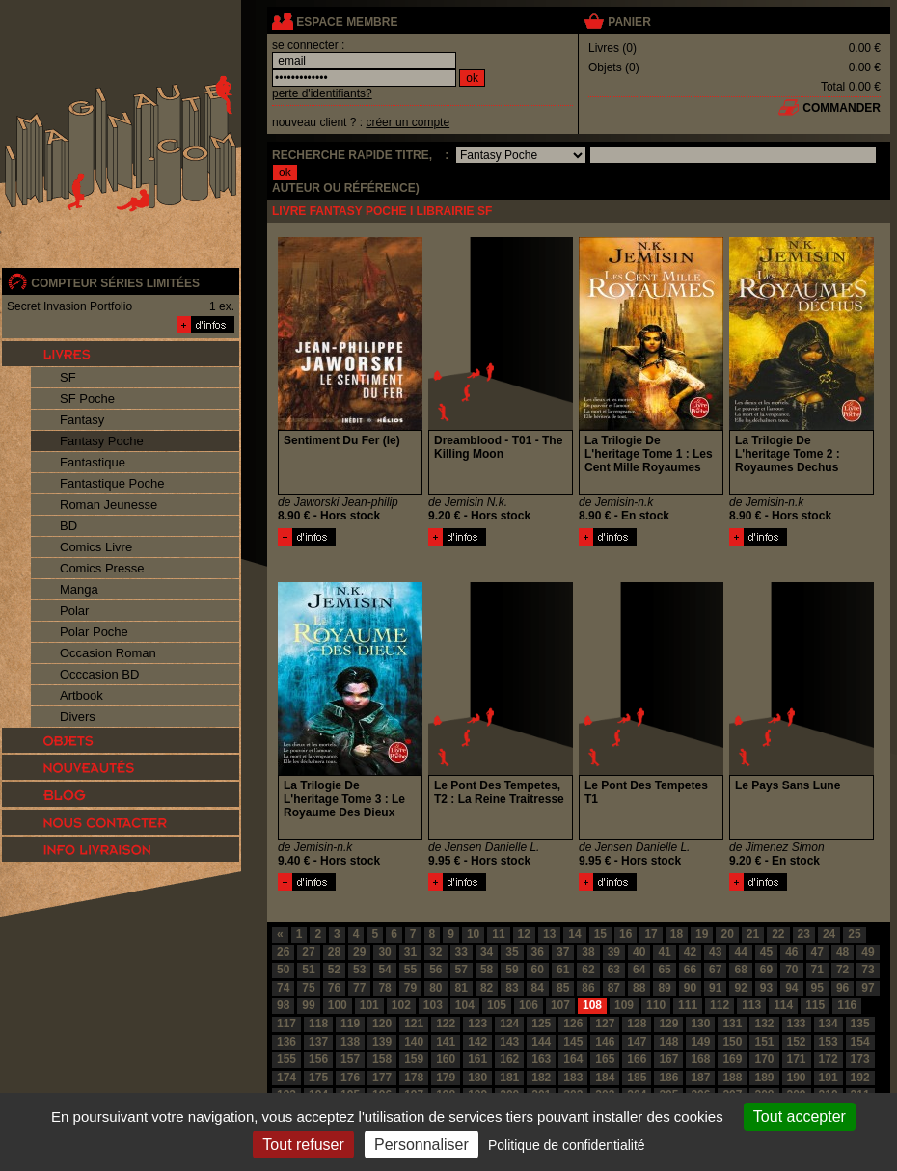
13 (549, 934)
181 (509, 1077)
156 (318, 1059)
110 (656, 1005)
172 (828, 1059)
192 (860, 1077)
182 (541, 1077)
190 (796, 1077)
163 (541, 1059)
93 (766, 988)
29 (359, 952)
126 (573, 1023)
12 (524, 934)
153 (828, 1042)
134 (828, 1023)
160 (445, 1059)
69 (766, 969)
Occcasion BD (99, 674)
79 (410, 988)
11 (498, 934)
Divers (77, 716)
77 (359, 988)
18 (676, 934)
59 (511, 969)
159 (413, 1059)
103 (433, 1005)
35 (511, 952)
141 (445, 1042)
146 (604, 1042)
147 (636, 1042)
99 (308, 1005)
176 (350, 1077)
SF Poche (87, 398)
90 (690, 988)
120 (382, 1023)
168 (700, 1059)
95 (817, 988)
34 (486, 952)
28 (334, 952)
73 (867, 969)
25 (854, 934)
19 (701, 934)
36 (537, 952)
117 (286, 1023)
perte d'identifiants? (322, 93)
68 (740, 969)
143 (509, 1042)
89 (664, 988)
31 (410, 952)
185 (636, 1077)
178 (413, 1077)
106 (528, 1005)
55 (410, 969)
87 (614, 988)
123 (477, 1023)
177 (382, 1077)
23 (804, 934)
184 (604, 1077)
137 (318, 1042)
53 (359, 969)
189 (764, 1077)
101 (369, 1005)
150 (732, 1042)
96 (842, 988)
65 (664, 969)
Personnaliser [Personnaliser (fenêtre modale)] (421, 1144)
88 (639, 988)
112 (719, 1005)
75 (308, 988)
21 (753, 934)
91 (715, 988)
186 (668, 1077)
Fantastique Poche (112, 483)
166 (636, 1059)
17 (650, 934)
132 (764, 1023)
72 (842, 969)
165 (604, 1059)
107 (560, 1005)
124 (509, 1023)
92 (740, 988)
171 (796, 1059)
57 (461, 969)
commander (841, 108)
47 (817, 952)
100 (337, 1005)
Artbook (81, 695)
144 (541, 1042)
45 (766, 952)
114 (783, 1005)
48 (842, 952)
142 (477, 1042)
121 (413, 1023)
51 (308, 969)
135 (860, 1023)
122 (445, 1023)
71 (817, 969)
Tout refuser (302, 1144)
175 (318, 1077)
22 (778, 934)
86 (588, 988)
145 (573, 1042)
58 (486, 969)
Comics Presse (102, 568)
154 (860, 1042)
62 (588, 969)
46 (791, 952)
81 (461, 988)
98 (283, 1005)
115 (815, 1005)
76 (334, 988)
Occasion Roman (108, 653)
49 (867, 952)
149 (700, 1042)
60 (537, 969)
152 (796, 1042)
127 (604, 1023)
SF (68, 377)
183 (573, 1077)
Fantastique (92, 462)
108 (592, 1005)
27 (308, 952)
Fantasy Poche (102, 441)
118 (318, 1023)
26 (283, 952)
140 (413, 1042)
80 (435, 988)
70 (791, 969)
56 (435, 969)
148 (668, 1042)
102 (401, 1005)
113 (751, 1005)
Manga (79, 589)
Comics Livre (96, 547)
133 (796, 1023)
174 (286, 1077)
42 (690, 952)
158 (382, 1059)
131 (732, 1023)
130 (700, 1023)
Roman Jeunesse (108, 504)
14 (574, 934)
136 (286, 1042)
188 (732, 1077)
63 (614, 969)
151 (764, 1042)
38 (588, 952)
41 (664, 952)
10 (473, 934)
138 (350, 1042)
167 (668, 1059)
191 (828, 1077)
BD (68, 526)
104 (465, 1005)
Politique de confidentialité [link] (566, 1145)
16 (625, 934)
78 (384, 988)
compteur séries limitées (115, 283)
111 (687, 1005)
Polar (74, 610)
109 (624, 1005)
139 (382, 1042)
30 (384, 952)
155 (286, 1059)
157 (350, 1059)
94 (791, 988)
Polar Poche (94, 632)
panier (629, 22)
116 (846, 1005)
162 (509, 1059)
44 (740, 952)
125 (541, 1023)
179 (445, 1077)
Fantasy (82, 420)
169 (732, 1059)
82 (486, 988)
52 (334, 969)
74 (283, 988)
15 (600, 934)
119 (350, 1023)
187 (700, 1077)
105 (496, 1005)
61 (563, 969)
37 (563, 952)
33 (461, 952)
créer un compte (407, 122)
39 (614, 952)
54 (384, 969)
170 (764, 1059)
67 (715, 969)
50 (283, 969)
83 (511, 988)
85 (563, 988)
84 (537, 988)
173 (860, 1059)
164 (573, 1059)
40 (639, 952)
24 (829, 934)
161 (477, 1059)
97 (867, 988)
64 (639, 969)
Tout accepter (799, 1116)
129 (668, 1023)
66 (690, 969)
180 (477, 1077)
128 (636, 1023)
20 (726, 934)
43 (715, 952)
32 (435, 952)
